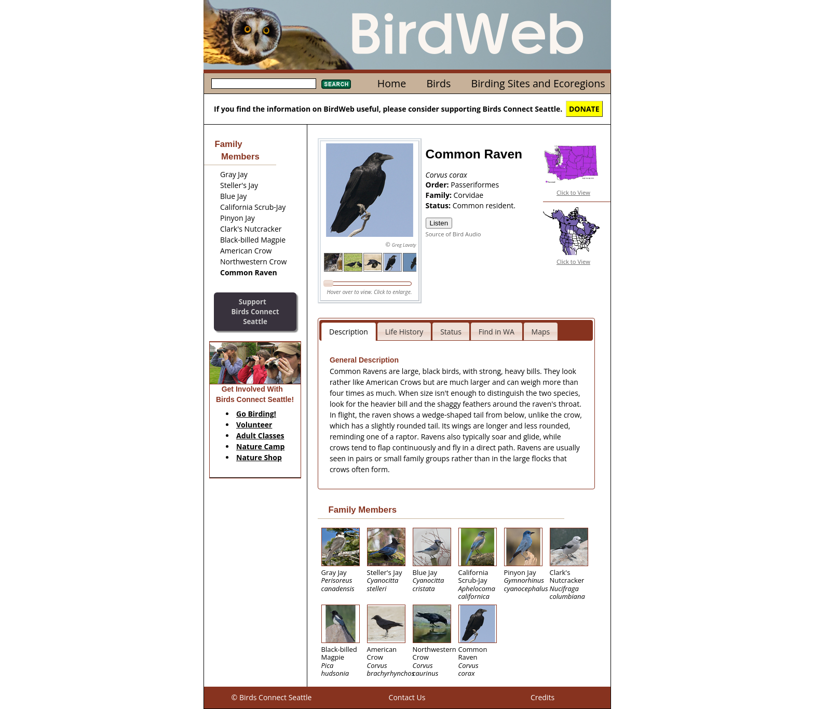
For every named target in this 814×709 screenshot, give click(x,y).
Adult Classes (260, 435)
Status (451, 332)
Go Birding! (256, 414)
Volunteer (254, 425)
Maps (541, 332)
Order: (438, 185)
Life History (404, 332)
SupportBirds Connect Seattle (255, 311)
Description (348, 332)
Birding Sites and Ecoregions (538, 83)
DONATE (584, 109)
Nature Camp (260, 446)
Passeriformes (475, 185)
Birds (438, 83)
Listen (439, 223)
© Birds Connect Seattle (272, 697)
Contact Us (407, 697)
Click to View (573, 192)
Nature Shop (259, 457)
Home (391, 83)
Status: (439, 205)
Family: (440, 195)
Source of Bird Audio (453, 234)
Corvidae (469, 195)
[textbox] (263, 83)
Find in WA (496, 332)
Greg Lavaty (404, 245)
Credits (542, 697)
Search (336, 84)
